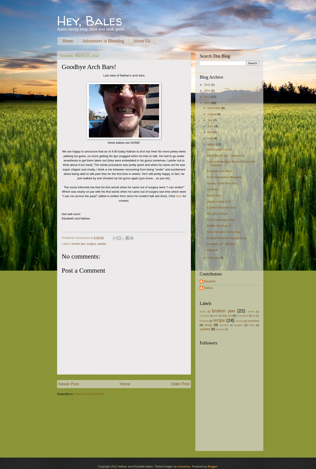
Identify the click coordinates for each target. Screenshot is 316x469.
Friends (204, 321)
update (101, 243)
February (213, 257)
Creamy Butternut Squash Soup (227, 238)
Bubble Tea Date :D (219, 225)
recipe (219, 320)
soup (208, 325)
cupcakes (204, 316)
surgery (91, 243)
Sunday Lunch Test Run (222, 183)
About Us (141, 40)
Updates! (212, 189)
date (216, 316)
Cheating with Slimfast (221, 244)
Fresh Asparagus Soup (221, 219)
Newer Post (68, 384)
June (210, 126)
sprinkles (224, 325)
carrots (251, 311)
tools (251, 325)
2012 (207, 103)
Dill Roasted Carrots (219, 149)
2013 (207, 96)
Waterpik (212, 250)
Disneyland (242, 316)
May (210, 132)
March (211, 144)
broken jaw (78, 243)
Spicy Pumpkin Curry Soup (224, 232)
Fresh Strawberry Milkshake (224, 177)
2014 (207, 90)
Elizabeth (210, 281)
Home (68, 40)
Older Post (180, 384)
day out (227, 315)
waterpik (220, 329)
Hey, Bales (89, 21)
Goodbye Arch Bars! (219, 171)
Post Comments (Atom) (89, 394)
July (210, 120)
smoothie (253, 320)
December (214, 108)
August (212, 114)
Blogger (212, 466)
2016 (207, 84)
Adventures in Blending (103, 40)
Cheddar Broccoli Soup (221, 207)
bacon (203, 311)
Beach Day (214, 195)
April (210, 138)
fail (254, 316)
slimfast (239, 321)
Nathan (208, 288)
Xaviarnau (184, 466)
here (179, 196)
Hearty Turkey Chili (219, 201)
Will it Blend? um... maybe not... (226, 155)
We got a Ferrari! (217, 213)
